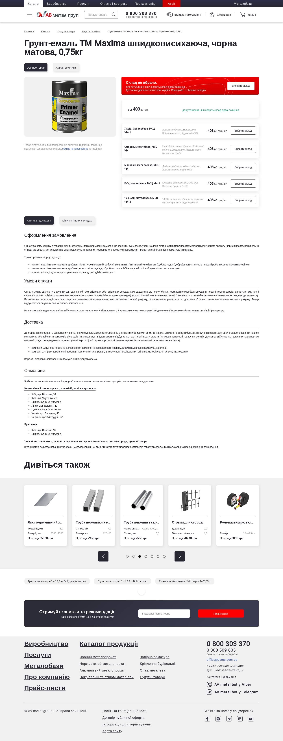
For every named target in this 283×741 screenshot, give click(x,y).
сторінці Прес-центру (212, 310)
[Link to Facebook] (207, 718)
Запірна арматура (154, 657)
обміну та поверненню (75, 148)
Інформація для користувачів (127, 724)
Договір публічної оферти (124, 717)
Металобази (44, 665)
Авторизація (224, 14)
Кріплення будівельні (157, 663)
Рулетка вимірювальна (238, 522)
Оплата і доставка (114, 4)
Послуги (83, 4)
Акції (171, 4)
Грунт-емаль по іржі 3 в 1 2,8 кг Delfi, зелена (122, 581)
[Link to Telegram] (229, 718)
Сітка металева (152, 670)
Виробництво (57, 4)
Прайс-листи (45, 687)
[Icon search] (114, 14)
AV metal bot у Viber (229, 684)
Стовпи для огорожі (188, 522)
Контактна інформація (221, 677)
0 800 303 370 (141, 13)
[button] (103, 556)
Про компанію (47, 676)
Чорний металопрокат (98, 657)
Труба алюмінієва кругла (142, 522)
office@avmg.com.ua (222, 660)
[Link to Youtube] (250, 718)
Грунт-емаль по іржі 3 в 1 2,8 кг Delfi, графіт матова (57, 581)
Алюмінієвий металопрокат (102, 670)
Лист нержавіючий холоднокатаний (46, 522)
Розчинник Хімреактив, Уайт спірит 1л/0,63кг (185, 581)
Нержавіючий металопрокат (103, 663)
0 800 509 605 (221, 650)
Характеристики (66, 67)
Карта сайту (112, 731)
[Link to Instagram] (218, 718)
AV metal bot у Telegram (233, 692)
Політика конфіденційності (125, 711)
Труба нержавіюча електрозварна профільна (94, 522)
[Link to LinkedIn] (240, 718)
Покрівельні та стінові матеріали (107, 677)
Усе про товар (36, 67)
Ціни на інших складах (77, 220)
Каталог (34, 4)
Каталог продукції (109, 643)
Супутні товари (152, 677)
